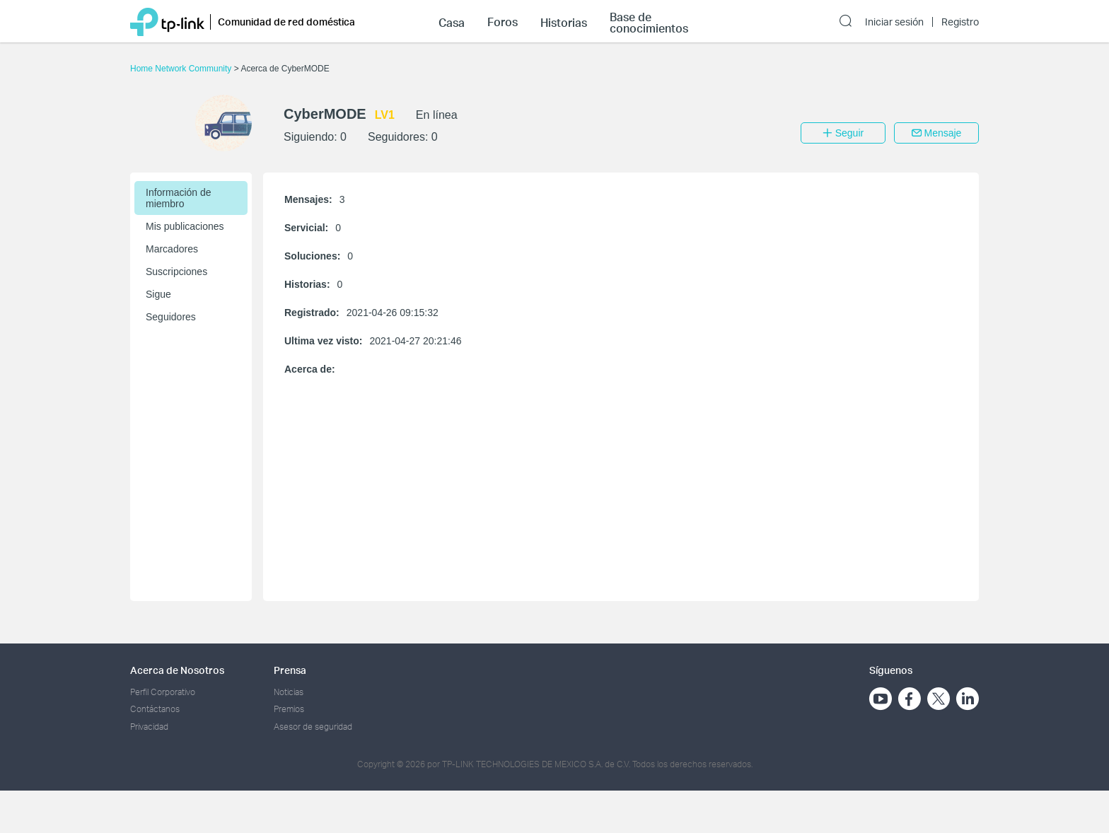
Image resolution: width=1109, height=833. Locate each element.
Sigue (158, 294)
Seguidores (171, 316)
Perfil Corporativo (162, 692)
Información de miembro (178, 198)
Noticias (288, 692)
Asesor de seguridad (313, 726)
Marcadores (172, 249)
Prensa (290, 670)
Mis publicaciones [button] (185, 226)
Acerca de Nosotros (177, 670)
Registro (960, 22)
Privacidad (149, 726)
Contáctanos (155, 709)
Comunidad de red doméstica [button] (286, 22)
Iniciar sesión (894, 22)
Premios (289, 709)
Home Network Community (182, 69)
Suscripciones (176, 271)
